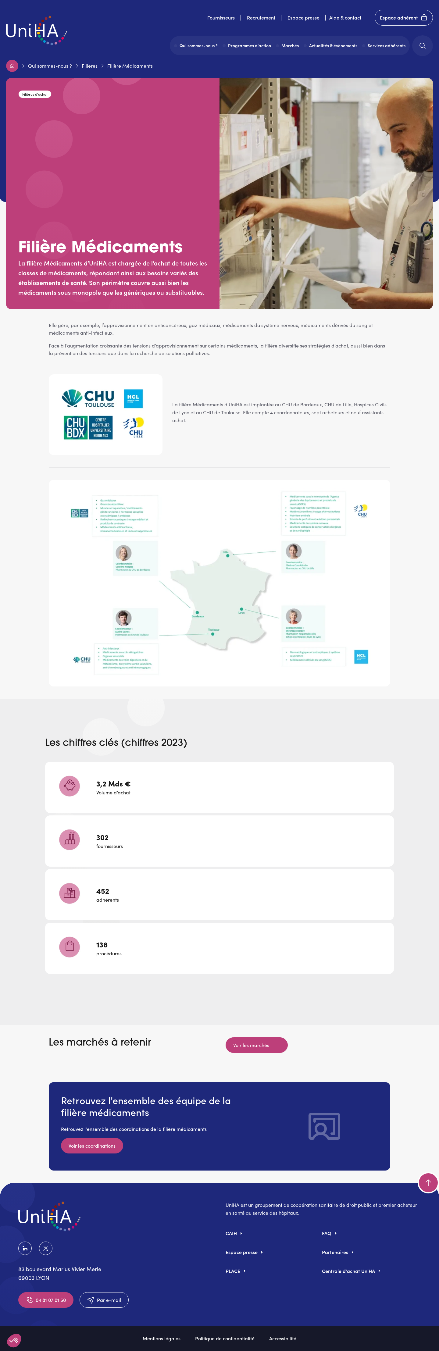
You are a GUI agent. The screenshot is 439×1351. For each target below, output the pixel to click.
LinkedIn (25, 1248)
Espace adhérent (404, 17)
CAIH (231, 1233)
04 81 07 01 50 (46, 1300)
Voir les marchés (251, 1045)
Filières (90, 65)
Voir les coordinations (92, 1145)
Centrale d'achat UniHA (348, 1270)
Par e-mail (104, 1300)
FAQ (326, 1233)
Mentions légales (161, 1338)
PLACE (233, 1270)
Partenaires (335, 1252)
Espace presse (303, 17)
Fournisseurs (221, 17)
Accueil (12, 66)
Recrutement (261, 17)
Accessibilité (282, 1338)
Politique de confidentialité (225, 1338)
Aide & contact (345, 17)
